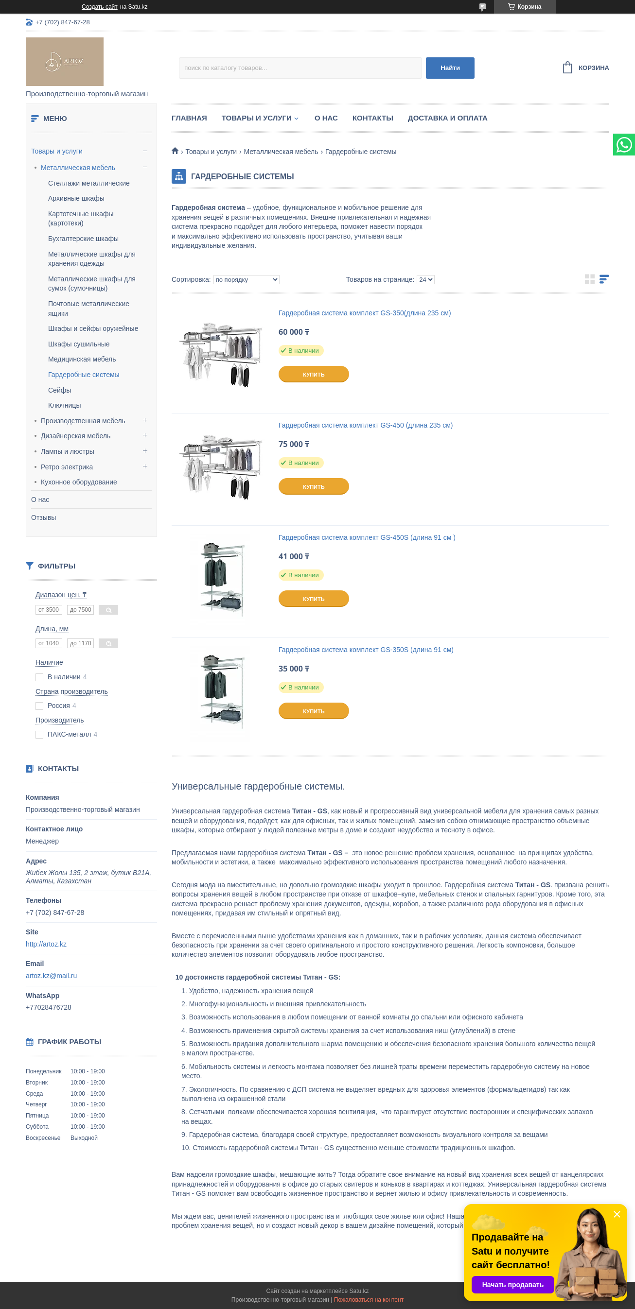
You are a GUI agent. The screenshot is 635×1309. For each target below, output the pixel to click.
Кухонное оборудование (79, 482)
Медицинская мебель (82, 359)
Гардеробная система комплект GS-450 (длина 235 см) (366, 425)
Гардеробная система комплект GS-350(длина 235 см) (365, 313)
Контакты (373, 117)
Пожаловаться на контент (369, 1299)
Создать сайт (100, 6)
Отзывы (43, 517)
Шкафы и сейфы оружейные (93, 328)
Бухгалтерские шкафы (83, 238)
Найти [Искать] (450, 67)
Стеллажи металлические (89, 183)
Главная (189, 117)
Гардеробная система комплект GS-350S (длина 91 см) (366, 650)
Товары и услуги (57, 151)
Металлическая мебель (78, 168)
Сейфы (59, 390)
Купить (313, 375)
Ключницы (64, 405)
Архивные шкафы (76, 198)
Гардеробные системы (84, 375)
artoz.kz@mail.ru (51, 976)
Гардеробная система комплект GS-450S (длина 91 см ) (367, 537)
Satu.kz (359, 1291)
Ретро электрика (67, 467)
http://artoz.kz (46, 944)
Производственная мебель (83, 421)
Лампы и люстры (67, 451)
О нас (40, 499)
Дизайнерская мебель (75, 436)
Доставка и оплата (448, 117)
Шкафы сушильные (79, 344)
